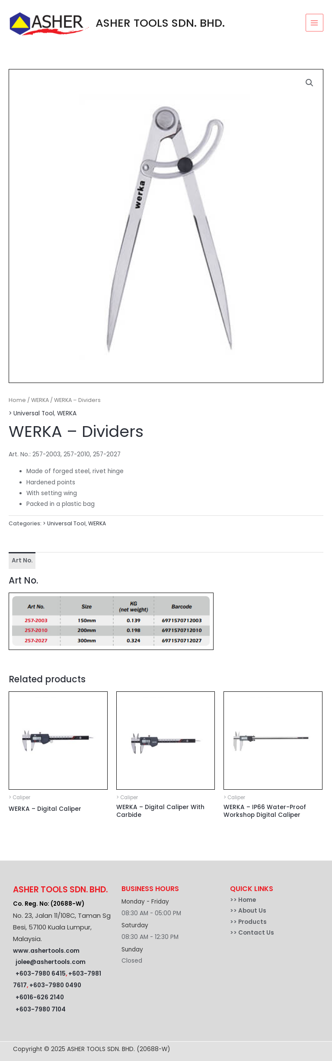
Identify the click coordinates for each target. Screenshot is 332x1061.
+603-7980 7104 (41, 1009)
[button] (309, 83)
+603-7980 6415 (41, 974)
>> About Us (248, 911)
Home (17, 400)
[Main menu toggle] (314, 22)
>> (234, 900)
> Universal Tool (31, 413)
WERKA (40, 400)
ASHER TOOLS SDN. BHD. (160, 23)
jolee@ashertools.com (51, 962)
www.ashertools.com (46, 951)
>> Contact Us (252, 933)
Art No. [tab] (22, 560)
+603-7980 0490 (55, 985)
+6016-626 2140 (40, 997)
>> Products (248, 922)
